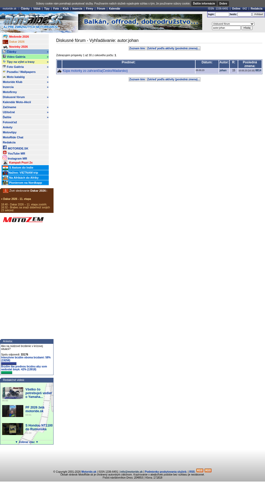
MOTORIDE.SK (15, 147)
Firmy (89, 8)
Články (25, 8)
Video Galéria (25, 57)
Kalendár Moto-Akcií (17, 102)
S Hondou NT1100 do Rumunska (39, 427)
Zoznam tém (137, 48)
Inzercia (77, 8)
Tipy (46, 8)
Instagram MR (15, 157)
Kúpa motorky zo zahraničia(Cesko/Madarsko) (95, 71)
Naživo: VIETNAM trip (20, 173)
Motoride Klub (25, 82)
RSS (192, 471)
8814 (258, 70)
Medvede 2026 (16, 37)
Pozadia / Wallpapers (19, 71)
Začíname (25, 107)
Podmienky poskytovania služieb (166, 471)
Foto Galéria (25, 67)
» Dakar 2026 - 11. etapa (16, 198)
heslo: (233, 14)
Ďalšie (25, 117)
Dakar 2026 (13, 42)
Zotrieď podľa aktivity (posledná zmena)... (173, 48)
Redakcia (256, 8)
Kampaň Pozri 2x (18, 163)
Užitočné (25, 112)
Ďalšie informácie (204, 3)
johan (223, 70)
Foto (56, 8)
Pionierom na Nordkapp (22, 183)
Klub (66, 8)
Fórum (101, 8)
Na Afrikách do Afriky (20, 178)
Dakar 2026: (38, 190)
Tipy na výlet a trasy (25, 62)
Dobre (223, 3)
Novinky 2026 (15, 47)
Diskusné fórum (25, 97)
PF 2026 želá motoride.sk (34, 409)
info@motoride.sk (131, 471)
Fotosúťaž (10, 122)
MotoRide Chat (13, 137)
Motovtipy (9, 132)
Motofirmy (10, 92)
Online (236, 8)
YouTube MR (14, 152)
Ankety (7, 127)
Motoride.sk (88, 471)
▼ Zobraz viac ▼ (26, 442)
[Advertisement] (132, 458)
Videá (37, 8)
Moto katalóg (25, 77)
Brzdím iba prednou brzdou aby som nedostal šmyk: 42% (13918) (24, 369)
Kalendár (114, 8)
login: (211, 14)
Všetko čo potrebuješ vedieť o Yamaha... (38, 393)
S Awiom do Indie (18, 168)
